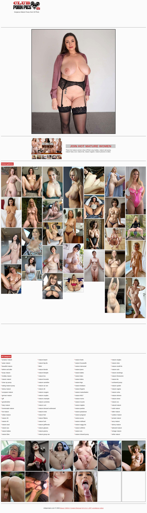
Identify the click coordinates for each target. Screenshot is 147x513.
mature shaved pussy (81, 434)
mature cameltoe (43, 382)
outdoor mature (116, 415)
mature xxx (115, 402)
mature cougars (43, 392)
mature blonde (43, 369)
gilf (2, 398)
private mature (116, 418)
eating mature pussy (8, 386)
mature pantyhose (80, 411)
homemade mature (7, 408)
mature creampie (43, 398)
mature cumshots (44, 402)
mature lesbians (79, 386)
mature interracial (80, 366)
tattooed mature (116, 428)
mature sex (78, 431)
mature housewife (80, 363)
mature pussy (79, 418)
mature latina (79, 379)
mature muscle (79, 402)
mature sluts (115, 363)
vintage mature (116, 431)
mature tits (115, 379)
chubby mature (6, 376)
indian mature (6, 415)
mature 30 (4, 418)
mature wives (115, 398)
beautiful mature (6, 366)
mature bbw (5, 434)
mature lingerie (79, 389)
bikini (40, 366)
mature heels (79, 360)
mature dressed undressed (47, 408)
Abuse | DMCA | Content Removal (70, 508)
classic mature (6, 379)
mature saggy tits (80, 424)
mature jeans (79, 369)
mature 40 (4, 421)
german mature (6, 395)
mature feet (42, 415)
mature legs (78, 382)
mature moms (79, 398)
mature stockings (117, 373)
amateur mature (6, 360)
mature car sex (43, 386)
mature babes (6, 431)
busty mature (5, 373)
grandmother (5, 402)
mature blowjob (43, 373)
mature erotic (42, 411)
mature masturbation (81, 392)
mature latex (78, 376)
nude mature (115, 408)
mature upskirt (116, 386)
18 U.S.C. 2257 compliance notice (93, 508)
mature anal (5, 424)
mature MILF (78, 395)
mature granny (43, 431)
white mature (115, 434)
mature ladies (79, 373)
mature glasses (43, 428)
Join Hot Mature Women (90, 146)
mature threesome (117, 376)
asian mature (5, 363)
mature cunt (42, 405)
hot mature (5, 411)
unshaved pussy (116, 382)
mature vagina (116, 389)
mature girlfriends (44, 424)
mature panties (79, 408)
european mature (7, 392)
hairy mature (5, 405)
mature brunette (43, 379)
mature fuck (42, 421)
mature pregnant (80, 415)
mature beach (42, 360)
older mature (115, 411)
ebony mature (6, 389)
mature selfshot (79, 428)
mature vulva (115, 392)
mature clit (41, 389)
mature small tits (116, 366)
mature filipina (43, 418)
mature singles (116, 360)
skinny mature (116, 424)
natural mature (116, 405)
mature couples (43, 395)
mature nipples (79, 405)
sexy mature (115, 421)
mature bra (42, 376)
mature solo (115, 369)
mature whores (116, 395)
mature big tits (43, 363)
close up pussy (6, 382)
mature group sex (44, 434)
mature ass (5, 428)
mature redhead (79, 421)
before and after (6, 369)
